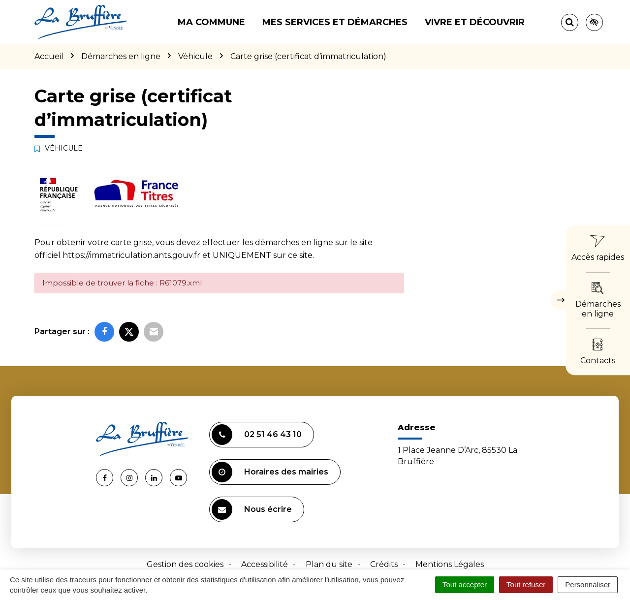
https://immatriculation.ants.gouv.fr (131, 255)
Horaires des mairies (270, 472)
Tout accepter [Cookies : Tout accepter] (464, 584)
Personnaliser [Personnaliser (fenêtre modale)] (587, 584)
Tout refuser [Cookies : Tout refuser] (525, 584)
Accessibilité (264, 564)
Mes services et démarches (335, 22)
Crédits (384, 564)
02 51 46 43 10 (257, 434)
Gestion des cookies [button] (185, 564)
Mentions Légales (449, 564)
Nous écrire (252, 509)
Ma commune (211, 22)
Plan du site (329, 564)
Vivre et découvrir (475, 22)
